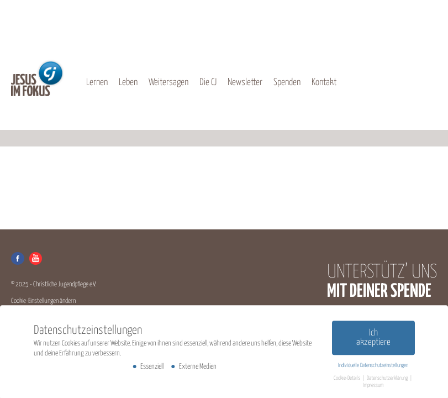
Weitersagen (168, 82)
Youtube (35, 258)
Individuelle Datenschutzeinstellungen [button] (373, 367)
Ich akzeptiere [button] (373, 339)
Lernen (97, 82)
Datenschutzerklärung (388, 380)
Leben (128, 82)
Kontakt (324, 82)
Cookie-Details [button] (347, 380)
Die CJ (208, 82)
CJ (37, 78)
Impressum (373, 387)
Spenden (287, 82)
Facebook (17, 258)
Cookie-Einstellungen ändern (43, 301)
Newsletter (245, 82)
